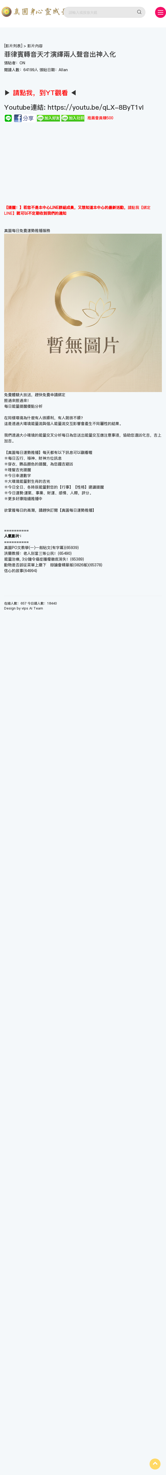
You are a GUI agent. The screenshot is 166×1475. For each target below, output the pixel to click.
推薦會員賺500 (100, 118)
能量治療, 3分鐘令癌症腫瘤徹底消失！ (37, 559)
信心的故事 (13, 571)
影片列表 (13, 46)
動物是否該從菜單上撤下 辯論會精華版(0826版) (46, 565)
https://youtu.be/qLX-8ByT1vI (94, 107)
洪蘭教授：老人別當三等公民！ (31, 553)
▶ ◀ (40, 92)
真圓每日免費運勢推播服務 (27, 230)
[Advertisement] (83, 163)
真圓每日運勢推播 (77, 510)
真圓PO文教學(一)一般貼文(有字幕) (34, 547)
